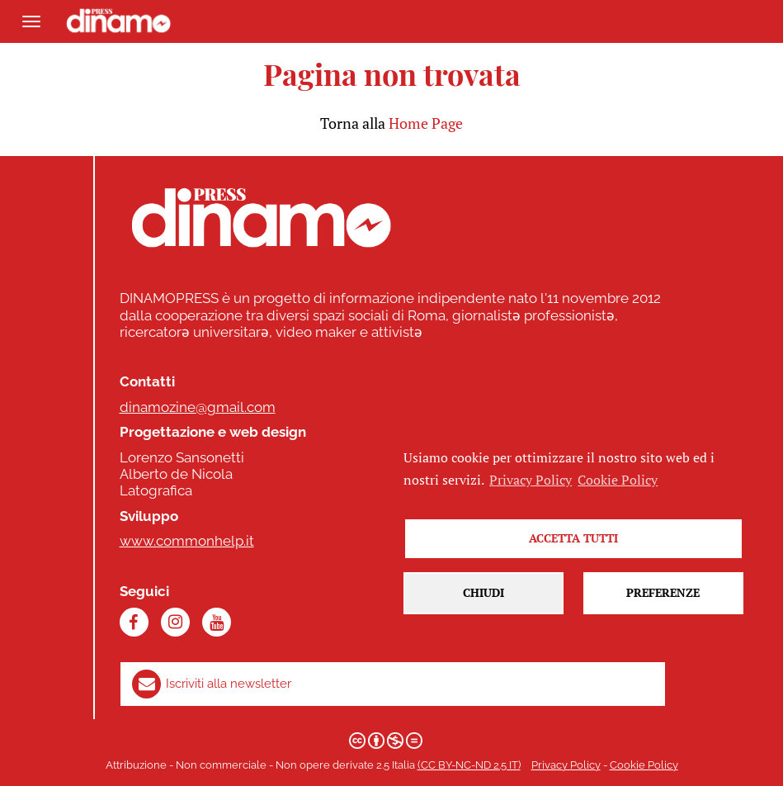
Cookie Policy (644, 765)
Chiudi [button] (483, 592)
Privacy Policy (566, 765)
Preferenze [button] (663, 592)
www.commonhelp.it (187, 541)
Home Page (426, 123)
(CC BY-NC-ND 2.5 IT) (469, 765)
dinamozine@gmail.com (198, 407)
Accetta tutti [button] (573, 538)
